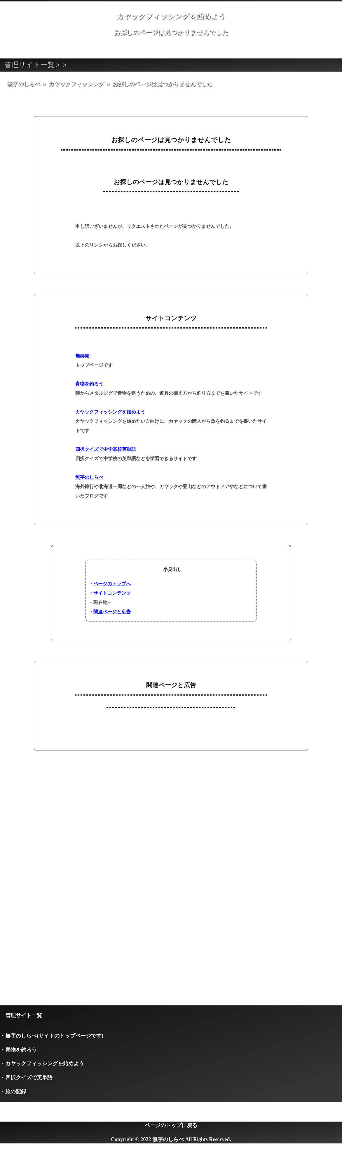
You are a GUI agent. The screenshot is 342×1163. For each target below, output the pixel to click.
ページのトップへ (112, 583)
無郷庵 (82, 355)
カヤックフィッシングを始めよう (110, 411)
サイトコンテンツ (112, 593)
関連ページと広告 (112, 611)
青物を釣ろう (89, 383)
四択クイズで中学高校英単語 (105, 449)
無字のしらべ (89, 477)
